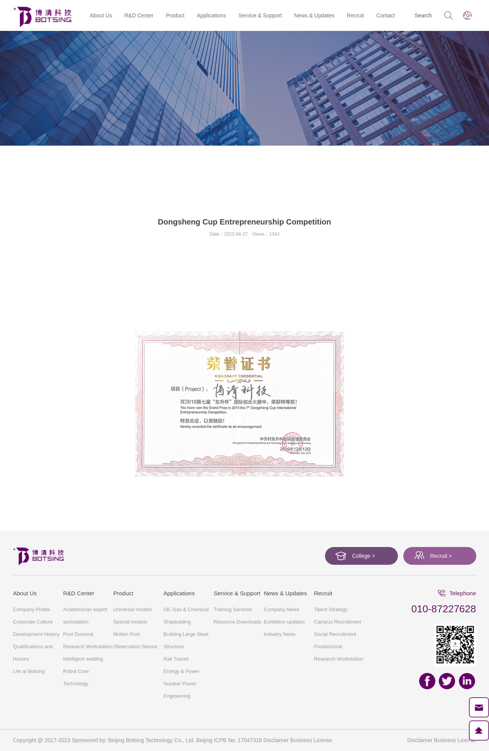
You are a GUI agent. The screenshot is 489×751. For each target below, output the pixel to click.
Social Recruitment (335, 634)
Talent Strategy (331, 609)
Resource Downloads (238, 622)
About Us (101, 15)
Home (20, 165)
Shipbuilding (177, 622)
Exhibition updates (284, 622)
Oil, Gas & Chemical (186, 609)
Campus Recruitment (337, 622)
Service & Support (260, 15)
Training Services (233, 609)
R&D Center (138, 15)
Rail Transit (176, 659)
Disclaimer (419, 740)
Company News (281, 609)
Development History (237, 189)
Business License (455, 740)
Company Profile (94, 189)
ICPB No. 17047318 (238, 740)
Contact (385, 15)
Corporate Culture (162, 189)
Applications (211, 15)
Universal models (132, 609)
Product (175, 15)
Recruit (355, 15)
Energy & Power (182, 671)
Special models (130, 622)
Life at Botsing (398, 189)
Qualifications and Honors (87, 165)
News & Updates (314, 15)
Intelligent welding (83, 659)
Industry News (280, 634)
